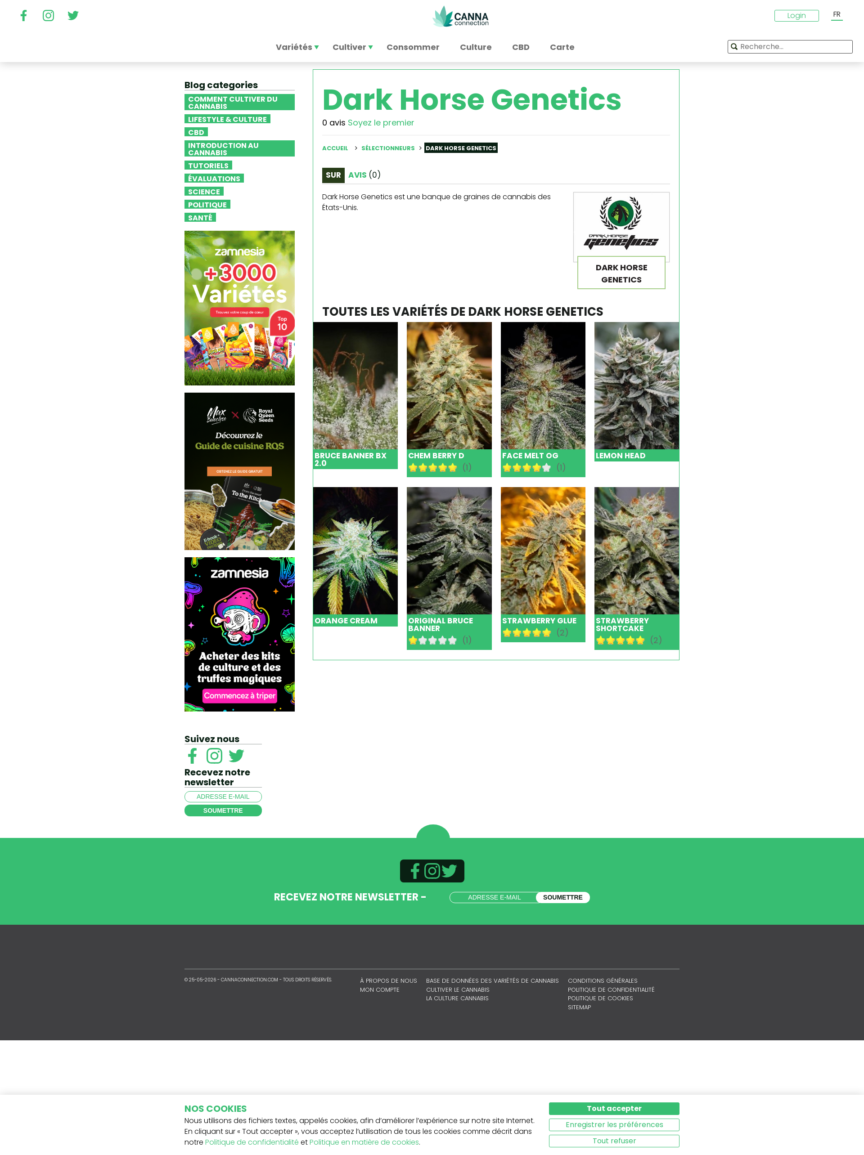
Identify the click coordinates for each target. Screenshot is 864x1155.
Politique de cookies (600, 998)
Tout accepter (614, 1108)
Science (204, 191)
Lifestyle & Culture (227, 118)
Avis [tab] (364, 175)
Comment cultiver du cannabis (233, 102)
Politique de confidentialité (611, 989)
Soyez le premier (381, 122)
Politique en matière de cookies (364, 1142)
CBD (196, 131)
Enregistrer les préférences (614, 1124)
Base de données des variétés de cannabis (492, 980)
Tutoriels (208, 165)
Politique (207, 204)
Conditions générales (603, 980)
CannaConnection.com (460, 16)
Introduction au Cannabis (223, 148)
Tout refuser (614, 1141)
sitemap (579, 1007)
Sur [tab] (333, 175)
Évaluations (214, 178)
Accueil (335, 148)
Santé (200, 217)
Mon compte (380, 989)
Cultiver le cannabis (458, 989)
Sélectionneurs (388, 148)
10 (453, 467)
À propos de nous (388, 980)
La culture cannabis (457, 998)
